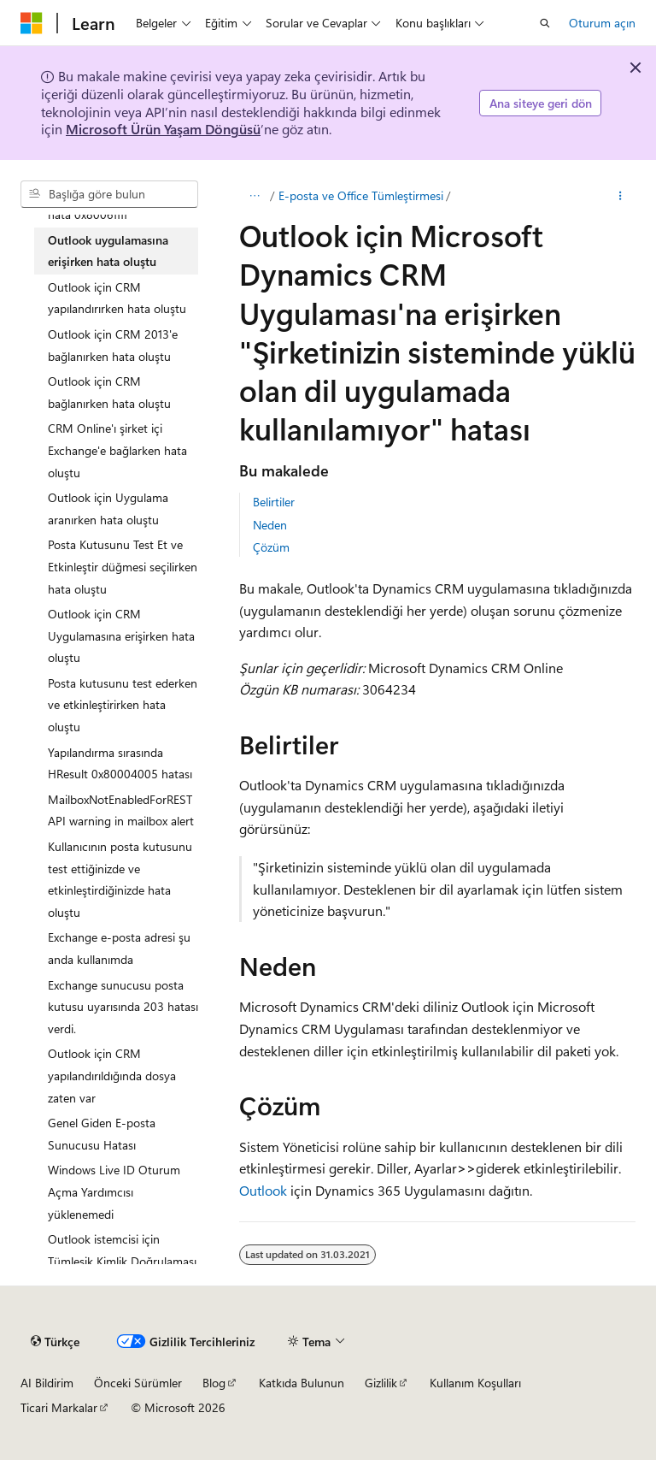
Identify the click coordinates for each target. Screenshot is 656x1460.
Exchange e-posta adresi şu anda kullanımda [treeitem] (119, 948)
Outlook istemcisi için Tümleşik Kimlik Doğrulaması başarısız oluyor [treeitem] (122, 1261)
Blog (214, 1382)
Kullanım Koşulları (475, 1382)
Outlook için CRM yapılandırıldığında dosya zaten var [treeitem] (112, 1075)
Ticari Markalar (58, 1407)
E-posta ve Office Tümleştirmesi (360, 195)
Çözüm (271, 547)
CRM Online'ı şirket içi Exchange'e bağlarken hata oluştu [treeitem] (117, 450)
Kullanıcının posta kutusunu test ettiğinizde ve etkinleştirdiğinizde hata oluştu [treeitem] (120, 879)
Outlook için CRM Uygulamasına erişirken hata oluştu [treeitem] (121, 635)
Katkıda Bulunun (301, 1382)
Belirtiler (274, 502)
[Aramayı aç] (545, 23)
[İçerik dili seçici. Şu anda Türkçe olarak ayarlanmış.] (55, 1341)
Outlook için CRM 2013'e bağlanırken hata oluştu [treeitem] (113, 345)
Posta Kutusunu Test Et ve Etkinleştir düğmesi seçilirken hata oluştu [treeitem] (122, 566)
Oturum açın (602, 23)
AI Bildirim (46, 1382)
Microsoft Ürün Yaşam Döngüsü (163, 129)
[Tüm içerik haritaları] (254, 196)
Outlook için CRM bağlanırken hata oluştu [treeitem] (109, 392)
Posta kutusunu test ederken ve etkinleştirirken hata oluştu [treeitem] (122, 705)
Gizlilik (381, 1382)
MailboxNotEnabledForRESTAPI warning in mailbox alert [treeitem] (121, 810)
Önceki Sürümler (138, 1382)
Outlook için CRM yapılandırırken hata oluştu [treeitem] (117, 298)
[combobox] (109, 194)
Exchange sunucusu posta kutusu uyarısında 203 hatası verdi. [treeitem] (123, 1007)
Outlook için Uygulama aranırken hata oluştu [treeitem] (108, 508)
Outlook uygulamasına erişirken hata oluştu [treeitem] (108, 251)
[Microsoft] (31, 23)
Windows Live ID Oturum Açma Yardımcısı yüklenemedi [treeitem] (114, 1191)
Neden (270, 525)
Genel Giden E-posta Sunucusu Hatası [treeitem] (101, 1133)
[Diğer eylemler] (621, 196)
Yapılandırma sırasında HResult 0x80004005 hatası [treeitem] (120, 763)
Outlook (263, 1190)
